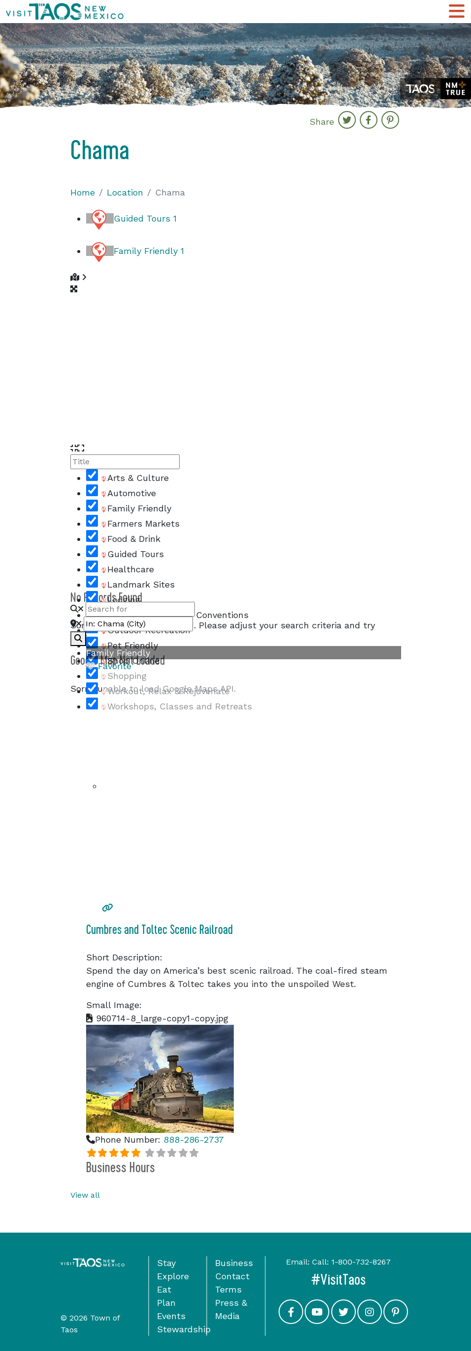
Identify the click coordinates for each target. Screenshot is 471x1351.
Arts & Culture (134, 478)
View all (85, 1195)
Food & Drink (130, 539)
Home (82, 192)
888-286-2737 (193, 1139)
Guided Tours (145, 218)
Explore (173, 1276)
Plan (166, 1302)
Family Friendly (149, 251)
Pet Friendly (129, 645)
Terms (228, 1289)
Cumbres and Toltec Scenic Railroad (159, 930)
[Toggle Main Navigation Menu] (456, 11)
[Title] (125, 461)
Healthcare (127, 569)
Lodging (120, 599)
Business (234, 1263)
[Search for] (140, 609)
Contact (232, 1276)
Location (125, 192)
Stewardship (184, 1329)
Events (171, 1316)
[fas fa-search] (78, 638)
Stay (166, 1263)
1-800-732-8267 (361, 1262)
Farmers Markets (140, 523)
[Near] (138, 624)
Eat (164, 1289)
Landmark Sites (137, 584)
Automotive (128, 493)
